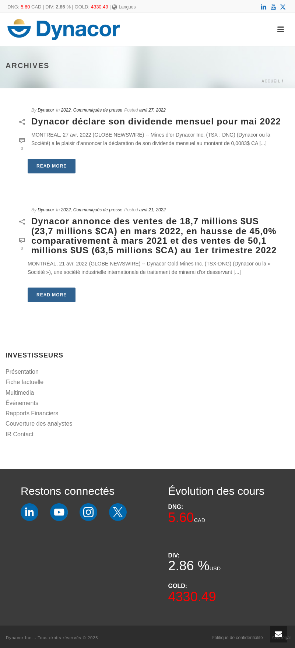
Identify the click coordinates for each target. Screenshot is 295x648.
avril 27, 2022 (152, 110)
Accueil (270, 81)
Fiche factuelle (24, 382)
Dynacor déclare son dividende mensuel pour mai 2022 (156, 121)
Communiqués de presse (97, 110)
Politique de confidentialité (237, 637)
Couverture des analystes (39, 423)
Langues (124, 7)
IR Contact (20, 434)
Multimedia (20, 393)
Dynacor (46, 110)
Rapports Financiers (32, 413)
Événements (22, 403)
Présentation (22, 372)
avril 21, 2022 (152, 209)
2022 (66, 110)
